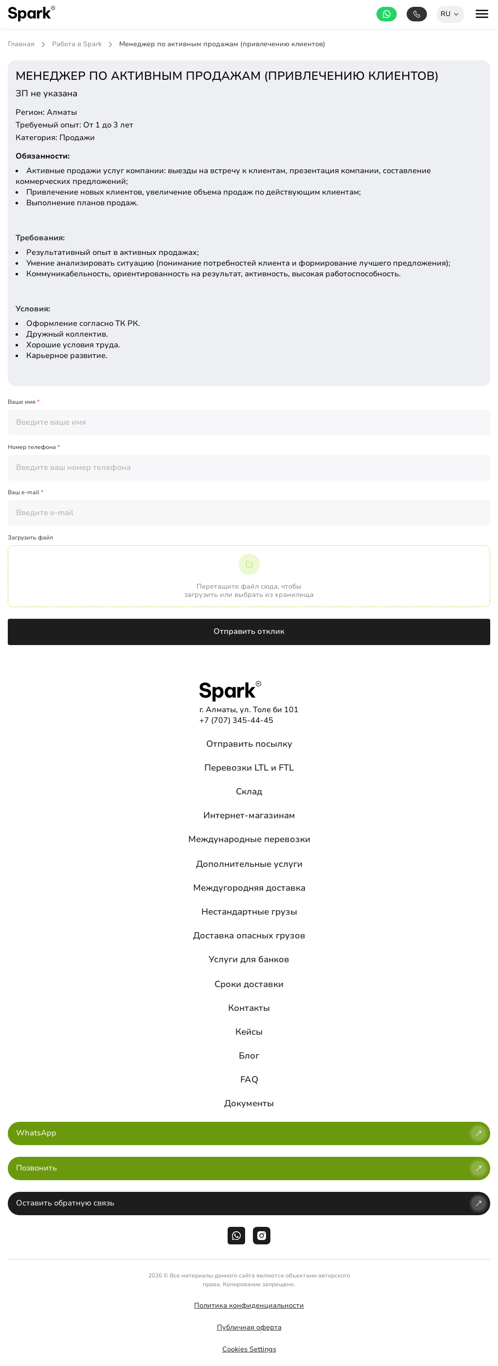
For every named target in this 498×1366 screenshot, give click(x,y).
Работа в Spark (77, 44)
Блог (249, 1055)
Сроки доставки (249, 984)
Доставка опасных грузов (249, 935)
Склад (249, 791)
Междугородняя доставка (249, 888)
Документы (249, 1103)
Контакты (249, 1008)
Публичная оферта (249, 1327)
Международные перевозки (249, 839)
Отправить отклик (249, 631)
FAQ (249, 1079)
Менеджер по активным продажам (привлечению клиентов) (222, 44)
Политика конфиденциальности (249, 1305)
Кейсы (249, 1032)
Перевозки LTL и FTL (249, 767)
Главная (21, 44)
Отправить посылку (249, 744)
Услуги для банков (249, 959)
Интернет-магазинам (249, 815)
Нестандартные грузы (249, 911)
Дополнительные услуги (249, 864)
